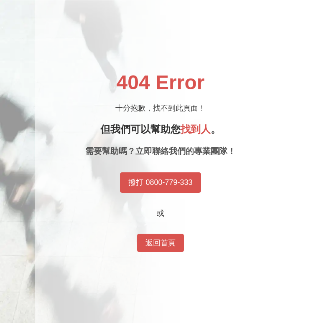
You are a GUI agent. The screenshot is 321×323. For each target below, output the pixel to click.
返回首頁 (160, 243)
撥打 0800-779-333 (160, 182)
